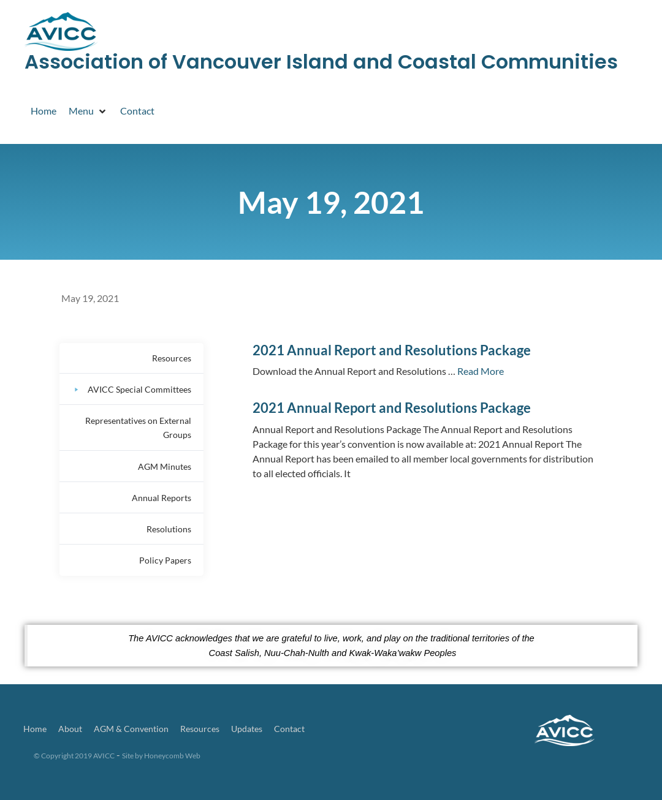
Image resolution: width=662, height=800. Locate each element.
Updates (246, 728)
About (70, 728)
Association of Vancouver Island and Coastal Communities (321, 61)
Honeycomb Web (172, 755)
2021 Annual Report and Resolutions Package (392, 350)
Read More (480, 371)
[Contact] (137, 111)
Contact (289, 728)
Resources (199, 728)
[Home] (44, 111)
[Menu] (88, 111)
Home (35, 728)
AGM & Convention (131, 728)
